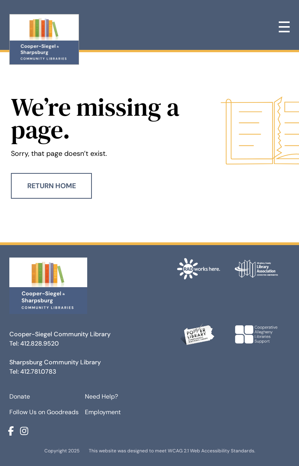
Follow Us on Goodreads (44, 412)
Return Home (51, 186)
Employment (103, 412)
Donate (19, 396)
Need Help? (101, 396)
